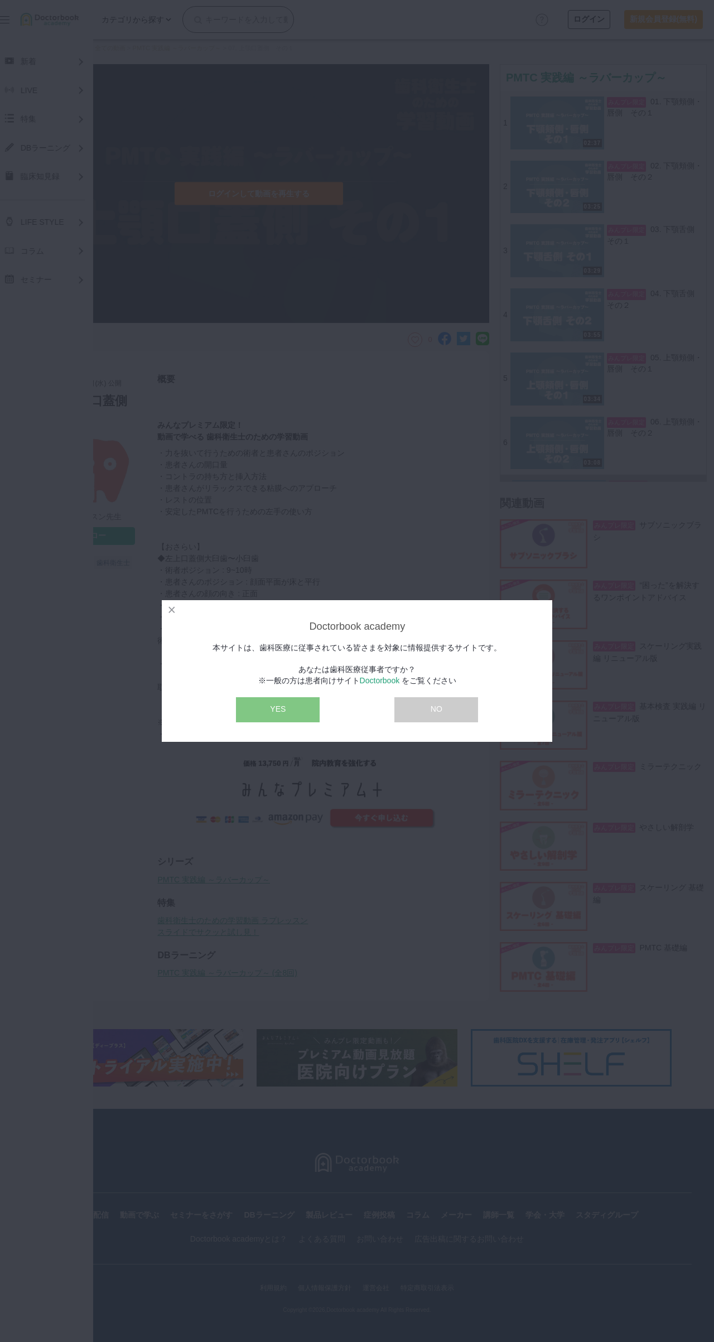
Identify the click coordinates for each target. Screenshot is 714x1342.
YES (278, 708)
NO (436, 708)
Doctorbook (380, 680)
